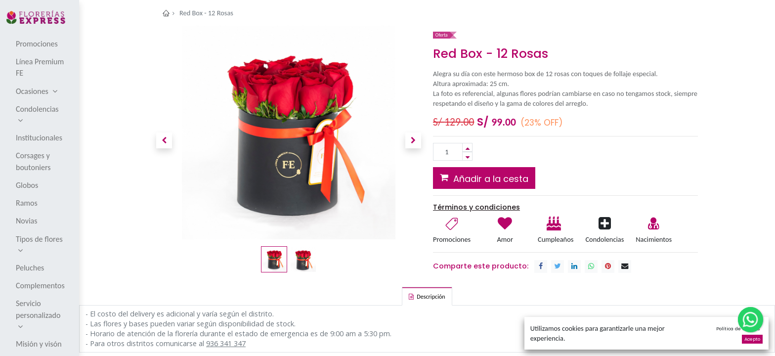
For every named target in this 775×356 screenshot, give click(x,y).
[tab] (427, 296)
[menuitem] (40, 43)
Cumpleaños (555, 239)
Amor (505, 239)
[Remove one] (467, 156)
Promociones (452, 239)
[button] (164, 140)
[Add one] (467, 147)
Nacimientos (654, 239)
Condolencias (604, 239)
